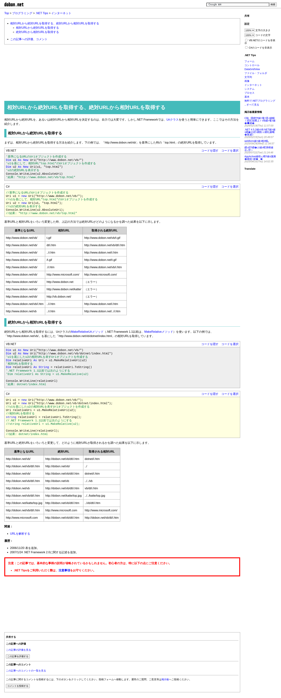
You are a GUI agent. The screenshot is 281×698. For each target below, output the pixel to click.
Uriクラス (172, 119)
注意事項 (64, 570)
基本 (246, 96)
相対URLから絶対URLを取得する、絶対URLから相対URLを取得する (54, 23)
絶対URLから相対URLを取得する (37, 32)
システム (249, 88)
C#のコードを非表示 (260, 47)
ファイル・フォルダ (255, 73)
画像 (246, 81)
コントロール (251, 65)
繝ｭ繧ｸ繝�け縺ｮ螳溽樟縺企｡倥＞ (258, 148)
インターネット (61, 13)
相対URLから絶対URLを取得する (37, 27)
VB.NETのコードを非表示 (259, 41)
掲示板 (165, 679)
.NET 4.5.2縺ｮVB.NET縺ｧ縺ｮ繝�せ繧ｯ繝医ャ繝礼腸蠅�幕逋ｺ (259, 132)
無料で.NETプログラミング (259, 100)
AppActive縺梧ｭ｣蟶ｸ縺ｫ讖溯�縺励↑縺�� (260, 157)
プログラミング (22, 13)
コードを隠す (209, 150)
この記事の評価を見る (18, 650)
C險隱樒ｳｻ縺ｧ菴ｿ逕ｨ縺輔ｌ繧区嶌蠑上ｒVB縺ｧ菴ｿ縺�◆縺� (259, 121)
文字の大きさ (262, 30)
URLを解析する (20, 533)
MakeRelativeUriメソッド (87, 331)
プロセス (249, 92)
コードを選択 (230, 150)
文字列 (248, 77)
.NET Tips (41, 13)
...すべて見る (251, 104)
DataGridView (252, 69)
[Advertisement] (111, 72)
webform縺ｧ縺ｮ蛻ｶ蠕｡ (256, 141)
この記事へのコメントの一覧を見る (26, 670)
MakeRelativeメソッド (158, 331)
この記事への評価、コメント (28, 39)
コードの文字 (262, 35)
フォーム (249, 61)
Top (6, 13)
